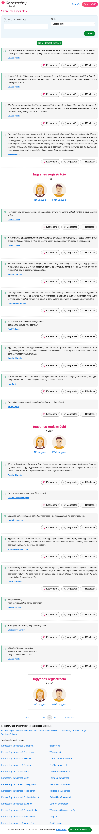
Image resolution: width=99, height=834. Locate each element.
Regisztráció (90, 4)
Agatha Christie (15, 274)
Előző (27, 717)
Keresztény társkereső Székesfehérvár (20, 797)
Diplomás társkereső (60, 771)
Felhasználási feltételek (26, 731)
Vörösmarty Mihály (16, 630)
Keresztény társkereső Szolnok (16, 804)
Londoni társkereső (59, 804)
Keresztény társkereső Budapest (17, 746)
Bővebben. (61, 829)
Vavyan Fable (14, 58)
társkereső (55, 746)
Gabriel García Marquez (18, 498)
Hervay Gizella (14, 607)
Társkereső (55, 752)
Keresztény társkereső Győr (15, 778)
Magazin (54, 816)
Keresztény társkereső (61, 758)
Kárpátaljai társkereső (60, 784)
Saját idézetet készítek (49, 43)
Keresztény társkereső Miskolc (16, 758)
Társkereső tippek (9, 734)
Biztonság (66, 731)
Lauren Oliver (14, 219)
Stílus (54, 19)
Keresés (89, 33)
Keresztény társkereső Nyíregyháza (18, 784)
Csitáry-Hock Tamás (17, 303)
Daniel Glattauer (15, 581)
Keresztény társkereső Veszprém (17, 823)
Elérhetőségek (7, 731)
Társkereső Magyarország (62, 810)
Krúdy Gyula (13, 407)
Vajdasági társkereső (60, 791)
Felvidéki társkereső (59, 778)
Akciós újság (56, 823)
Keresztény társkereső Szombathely (19, 810)
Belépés (76, 4)
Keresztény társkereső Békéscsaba (18, 816)
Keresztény (14, 4)
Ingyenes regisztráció (49, 174)
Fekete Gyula (13, 154)
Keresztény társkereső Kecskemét (18, 791)
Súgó (84, 731)
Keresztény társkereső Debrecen (17, 752)
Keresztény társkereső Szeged (16, 765)
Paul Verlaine (13, 329)
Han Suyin (12, 384)
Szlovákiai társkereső (60, 797)
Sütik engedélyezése (80, 829)
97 (55, 717)
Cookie (76, 731)
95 (44, 717)
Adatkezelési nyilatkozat (49, 731)
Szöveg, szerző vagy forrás (15, 20)
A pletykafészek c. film (18, 549)
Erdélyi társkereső (58, 765)
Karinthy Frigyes (15, 520)
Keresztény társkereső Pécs (15, 771)
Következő (69, 717)
